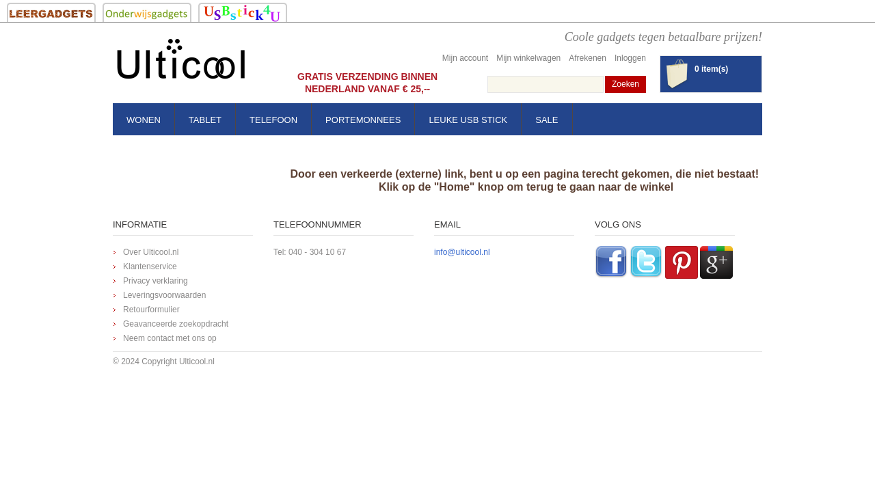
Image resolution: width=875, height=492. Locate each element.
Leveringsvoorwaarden (164, 295)
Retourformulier (151, 309)
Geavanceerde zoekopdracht (175, 324)
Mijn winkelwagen (528, 58)
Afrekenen (587, 58)
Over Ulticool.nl (150, 252)
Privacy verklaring (155, 281)
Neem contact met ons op (170, 338)
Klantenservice (150, 266)
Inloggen (630, 58)
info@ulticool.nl (462, 252)
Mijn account (465, 58)
